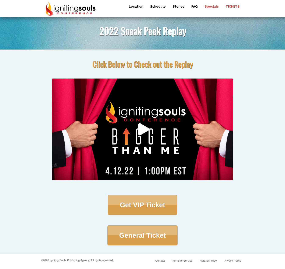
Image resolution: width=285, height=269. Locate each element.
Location (136, 6)
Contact (160, 260)
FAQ (194, 6)
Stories (178, 6)
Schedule (158, 6)
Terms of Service (182, 260)
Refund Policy (208, 260)
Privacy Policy (232, 260)
